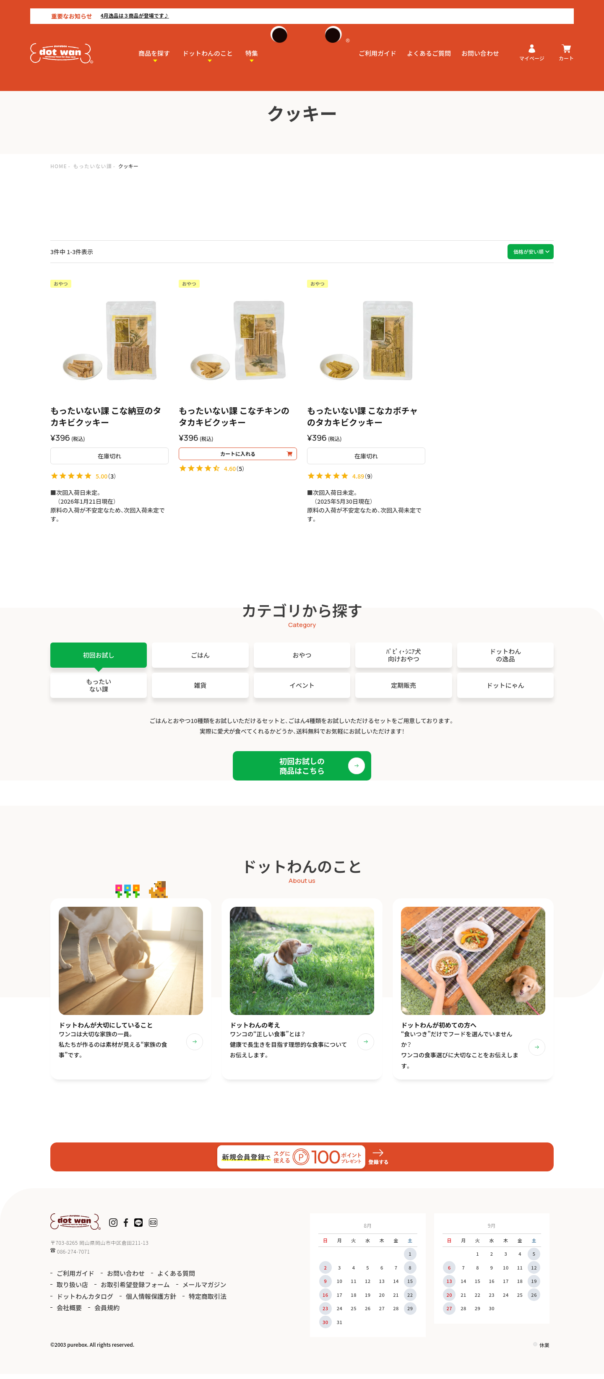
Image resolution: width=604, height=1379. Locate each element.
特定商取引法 (207, 1300)
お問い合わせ (480, 44)
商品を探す (154, 44)
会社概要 (69, 1312)
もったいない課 (92, 165)
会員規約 (107, 1312)
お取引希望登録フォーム (135, 1289)
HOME (58, 165)
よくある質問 (176, 1277)
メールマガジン (204, 1289)
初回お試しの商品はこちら (302, 765)
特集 (251, 44)
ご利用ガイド (377, 44)
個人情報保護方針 (151, 1300)
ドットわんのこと (207, 44)
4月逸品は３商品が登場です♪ (104, 6)
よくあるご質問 (429, 44)
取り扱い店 (72, 1289)
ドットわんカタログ (85, 1300)
